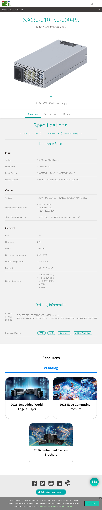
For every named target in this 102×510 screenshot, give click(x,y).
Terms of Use (67, 506)
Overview (33, 114)
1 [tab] (51, 96)
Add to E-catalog (71, 133)
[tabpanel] (51, 63)
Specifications (51, 114)
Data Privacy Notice (48, 506)
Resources (68, 114)
